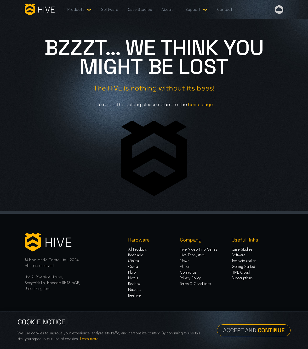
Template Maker (244, 261)
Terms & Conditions (195, 284)
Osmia (133, 266)
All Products (137, 249)
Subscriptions (242, 278)
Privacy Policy (190, 278)
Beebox (134, 284)
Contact (224, 9)
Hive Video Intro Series (198, 249)
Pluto (132, 272)
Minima (133, 261)
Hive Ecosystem (192, 255)
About (167, 9)
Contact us (188, 272)
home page (200, 104)
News (184, 261)
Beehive (134, 295)
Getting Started (243, 266)
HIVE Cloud (241, 272)
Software (109, 9)
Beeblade (135, 255)
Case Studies (140, 9)
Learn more (89, 339)
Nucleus (134, 289)
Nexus (133, 278)
